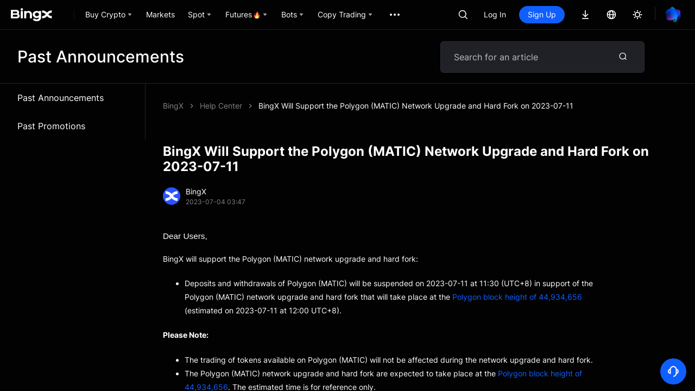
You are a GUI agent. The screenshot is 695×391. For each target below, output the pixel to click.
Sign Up (542, 14)
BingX (173, 105)
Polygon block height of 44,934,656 (517, 296)
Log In (495, 14)
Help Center (221, 105)
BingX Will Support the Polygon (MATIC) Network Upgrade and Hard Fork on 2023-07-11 (415, 105)
